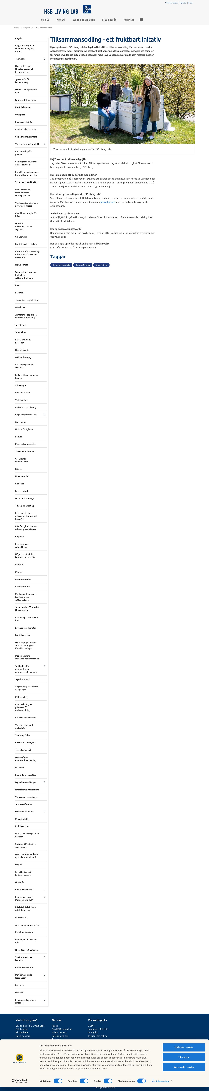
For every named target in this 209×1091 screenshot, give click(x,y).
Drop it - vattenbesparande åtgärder (24, 226)
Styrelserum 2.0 (22, 679)
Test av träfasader (23, 804)
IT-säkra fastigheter (24, 429)
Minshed (19, 564)
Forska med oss (60, 1035)
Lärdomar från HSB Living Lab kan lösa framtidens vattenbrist (27, 254)
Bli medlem (22, 1032)
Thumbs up (20, 58)
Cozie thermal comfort (26, 136)
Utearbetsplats (22, 476)
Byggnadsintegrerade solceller (25, 1001)
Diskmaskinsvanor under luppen (26, 376)
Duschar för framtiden (25, 444)
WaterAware (21, 917)
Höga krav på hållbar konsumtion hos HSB (25, 555)
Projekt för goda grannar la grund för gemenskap (26, 173)
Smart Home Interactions (27, 789)
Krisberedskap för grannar (23, 153)
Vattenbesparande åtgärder (24, 366)
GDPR (91, 1025)
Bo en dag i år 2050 (24, 122)
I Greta (18, 469)
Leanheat (19, 767)
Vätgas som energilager (26, 796)
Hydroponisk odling (24, 811)
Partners (132, 20)
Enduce (18, 436)
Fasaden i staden (23, 579)
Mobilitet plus (22, 826)
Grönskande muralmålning (21, 460)
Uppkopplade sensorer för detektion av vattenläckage (25, 596)
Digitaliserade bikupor (25, 782)
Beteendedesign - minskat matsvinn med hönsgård (26, 516)
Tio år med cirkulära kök (26, 182)
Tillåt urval (184, 1061)
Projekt (63, 20)
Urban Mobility (22, 818)
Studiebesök (112, 20)
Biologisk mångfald (61, 265)
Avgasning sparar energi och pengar (26, 688)
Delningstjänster (83, 265)
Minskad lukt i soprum (25, 129)
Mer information (160, 1085)
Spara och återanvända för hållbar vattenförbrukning (25, 275)
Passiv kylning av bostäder (23, 341)
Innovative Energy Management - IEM (24, 898)
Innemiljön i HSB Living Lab (26, 941)
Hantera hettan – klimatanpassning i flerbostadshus (24, 69)
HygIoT (18, 864)
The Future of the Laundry (23, 959)
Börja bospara (23, 1035)
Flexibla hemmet (23, 107)
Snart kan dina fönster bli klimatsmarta (27, 609)
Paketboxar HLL (22, 586)
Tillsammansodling (24, 505)
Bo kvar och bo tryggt (25, 742)
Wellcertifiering (22, 392)
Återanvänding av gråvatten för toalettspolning (23, 707)
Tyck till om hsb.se (98, 1035)
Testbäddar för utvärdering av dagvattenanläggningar (26, 669)
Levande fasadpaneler (25, 627)
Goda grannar (21, 422)
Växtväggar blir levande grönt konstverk (26, 163)
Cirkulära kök (21, 236)
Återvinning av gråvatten (27, 924)
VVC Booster (21, 399)
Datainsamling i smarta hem (26, 91)
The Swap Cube (22, 735)
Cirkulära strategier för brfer (26, 214)
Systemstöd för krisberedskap (22, 81)
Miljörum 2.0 (21, 697)
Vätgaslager (21, 385)
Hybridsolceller (22, 349)
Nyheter (183, 3)
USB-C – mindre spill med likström (27, 835)
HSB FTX (19, 992)
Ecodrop (19, 292)
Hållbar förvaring (23, 357)
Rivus (17, 285)
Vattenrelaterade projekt (27, 143)
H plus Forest (21, 264)
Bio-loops (19, 985)
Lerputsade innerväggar (26, 100)
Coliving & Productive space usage (25, 845)
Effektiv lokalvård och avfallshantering (25, 908)
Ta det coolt (21, 325)
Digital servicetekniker (26, 244)
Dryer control (21, 491)
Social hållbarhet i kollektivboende (23, 873)
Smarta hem (21, 332)
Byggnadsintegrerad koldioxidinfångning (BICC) (24, 48)
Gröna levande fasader (25, 717)
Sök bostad (21, 1028)
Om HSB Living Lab (62, 1028)
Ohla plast (20, 114)
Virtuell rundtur (171, 3)
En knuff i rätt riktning (25, 407)
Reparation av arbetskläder (21, 545)
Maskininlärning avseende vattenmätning (27, 657)
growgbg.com (108, 201)
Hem (16, 27)
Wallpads (19, 483)
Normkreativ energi (24, 498)
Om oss (48, 20)
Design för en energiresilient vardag (25, 759)
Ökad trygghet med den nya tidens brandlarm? (26, 856)
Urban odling (101, 265)
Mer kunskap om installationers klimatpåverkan (23, 192)
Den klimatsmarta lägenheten (23, 976)
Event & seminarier (87, 20)
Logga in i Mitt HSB (98, 1028)
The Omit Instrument (25, 451)
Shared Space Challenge (26, 949)
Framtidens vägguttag (25, 775)
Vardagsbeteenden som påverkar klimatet (26, 204)
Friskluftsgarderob (24, 967)
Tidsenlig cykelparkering (26, 300)
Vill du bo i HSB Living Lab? (30, 1025)
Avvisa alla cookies (183, 1071)
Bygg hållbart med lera (26, 414)
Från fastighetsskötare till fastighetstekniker (26, 528)
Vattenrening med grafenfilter (24, 726)
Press (190, 3)
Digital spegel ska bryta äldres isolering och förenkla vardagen (26, 645)
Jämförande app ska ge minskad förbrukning (26, 316)
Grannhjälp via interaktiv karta (26, 619)
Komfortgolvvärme (24, 889)
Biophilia (19, 536)
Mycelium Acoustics (24, 932)
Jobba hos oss (59, 1032)
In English (93, 1032)
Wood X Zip (20, 307)
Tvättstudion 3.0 (23, 749)
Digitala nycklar (22, 635)
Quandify (19, 882)
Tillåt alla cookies (184, 1051)
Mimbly (18, 571)
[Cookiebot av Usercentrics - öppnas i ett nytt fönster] (19, 1085)
